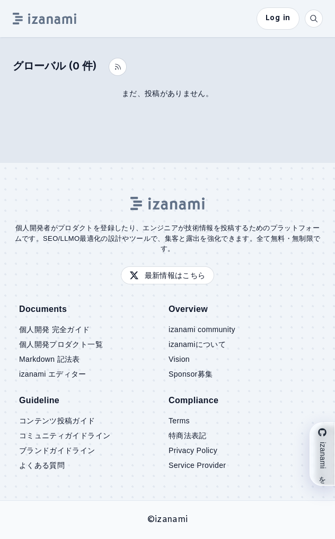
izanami (171, 519)
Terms (179, 420)
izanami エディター (52, 374)
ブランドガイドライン (57, 450)
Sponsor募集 (191, 374)
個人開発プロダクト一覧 (61, 344)
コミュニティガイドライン (64, 435)
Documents (43, 309)
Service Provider (197, 465)
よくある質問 (42, 465)
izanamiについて (197, 344)
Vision (179, 359)
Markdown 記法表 (49, 359)
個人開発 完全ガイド (54, 329)
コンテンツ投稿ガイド (57, 420)
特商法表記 (188, 435)
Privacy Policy (193, 450)
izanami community (202, 329)
